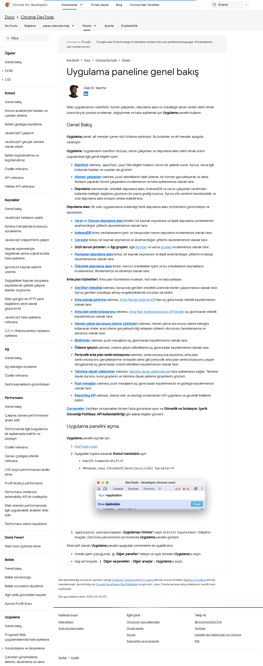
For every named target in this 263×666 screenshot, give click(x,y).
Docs (9, 17)
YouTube (200, 628)
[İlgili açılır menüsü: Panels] (96, 25)
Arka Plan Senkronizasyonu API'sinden (156, 312)
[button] (26, 71)
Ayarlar (109, 26)
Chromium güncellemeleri (143, 622)
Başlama (30, 26)
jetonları (141, 247)
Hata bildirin (65, 622)
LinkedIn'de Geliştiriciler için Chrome (218, 634)
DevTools (11, 26)
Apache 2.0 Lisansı (195, 580)
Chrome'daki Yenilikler (144, 5)
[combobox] (230, 4)
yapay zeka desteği (56, 26)
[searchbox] (27, 38)
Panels (126, 60)
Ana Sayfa (73, 60)
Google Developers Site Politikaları (117, 584)
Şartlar (62, 657)
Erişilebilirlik (129, 26)
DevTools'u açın (86, 447)
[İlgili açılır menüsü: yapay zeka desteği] (74, 25)
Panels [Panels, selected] (87, 26)
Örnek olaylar (100, 5)
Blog (119, 5)
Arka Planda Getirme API (138, 300)
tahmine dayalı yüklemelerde (149, 372)
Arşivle (131, 634)
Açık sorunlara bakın (71, 628)
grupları (166, 247)
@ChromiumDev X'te (208, 622)
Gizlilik (75, 657)
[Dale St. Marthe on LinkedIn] (86, 95)
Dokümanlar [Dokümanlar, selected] (70, 5)
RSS (197, 641)
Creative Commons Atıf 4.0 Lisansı (132, 580)
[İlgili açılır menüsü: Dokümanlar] (82, 4)
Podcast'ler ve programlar (143, 641)
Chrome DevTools (37, 17)
